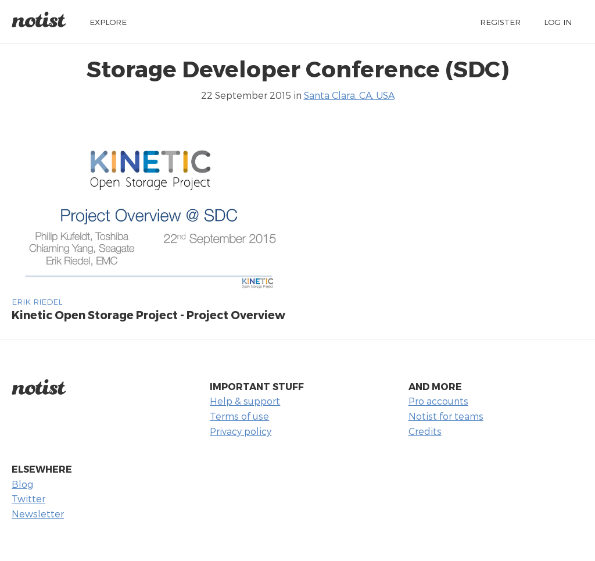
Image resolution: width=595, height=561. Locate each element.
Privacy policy (240, 431)
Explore (108, 22)
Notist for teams (445, 415)
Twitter (28, 498)
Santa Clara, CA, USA (349, 95)
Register (500, 22)
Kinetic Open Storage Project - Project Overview (148, 314)
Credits (425, 431)
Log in (558, 22)
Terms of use (239, 415)
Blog (22, 483)
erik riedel (37, 301)
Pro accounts (438, 400)
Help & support (245, 400)
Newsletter (38, 513)
